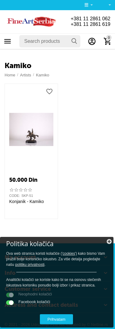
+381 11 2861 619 (90, 24)
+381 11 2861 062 (90, 18)
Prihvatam (57, 319)
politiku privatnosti (29, 264)
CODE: (14, 195)
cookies (69, 253)
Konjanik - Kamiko (26, 201)
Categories (7, 41)
